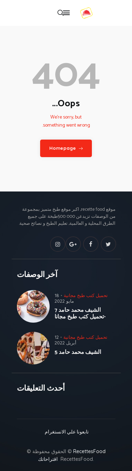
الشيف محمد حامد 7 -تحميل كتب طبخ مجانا (80, 313)
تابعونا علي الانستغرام (66, 432)
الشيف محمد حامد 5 (78, 352)
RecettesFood (89, 451)
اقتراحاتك (48, 459)
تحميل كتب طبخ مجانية (86, 295)
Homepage (62, 148)
